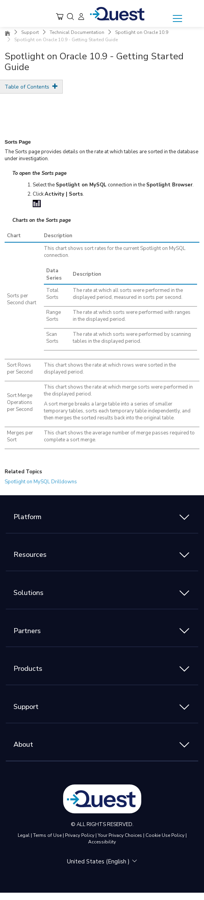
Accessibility (102, 842)
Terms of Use (47, 835)
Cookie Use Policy (164, 835)
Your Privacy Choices (120, 835)
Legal (24, 835)
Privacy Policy (79, 835)
